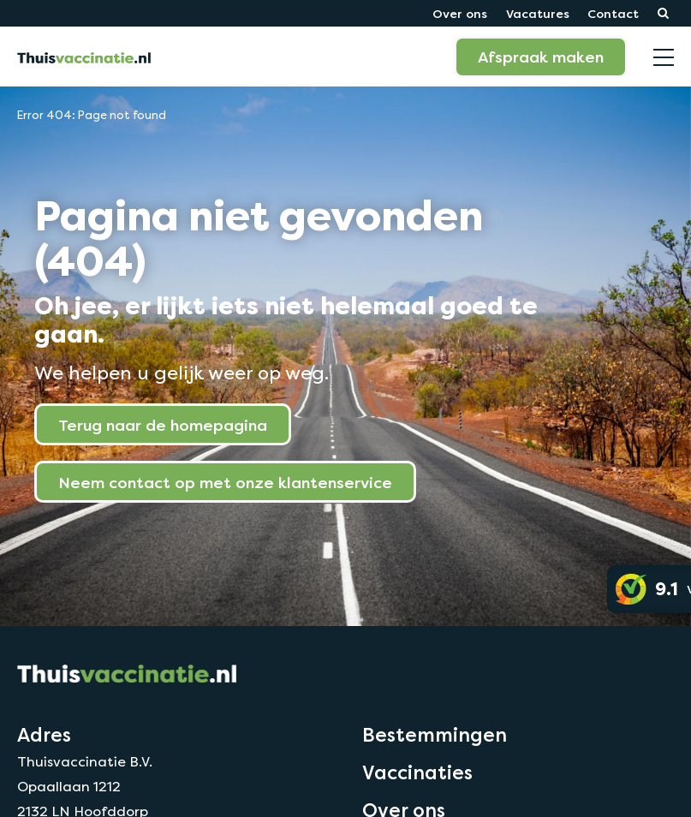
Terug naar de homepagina (162, 424)
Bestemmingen (434, 735)
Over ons (459, 13)
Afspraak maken (541, 56)
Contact (613, 13)
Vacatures (537, 13)
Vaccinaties (417, 772)
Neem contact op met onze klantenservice (225, 482)
